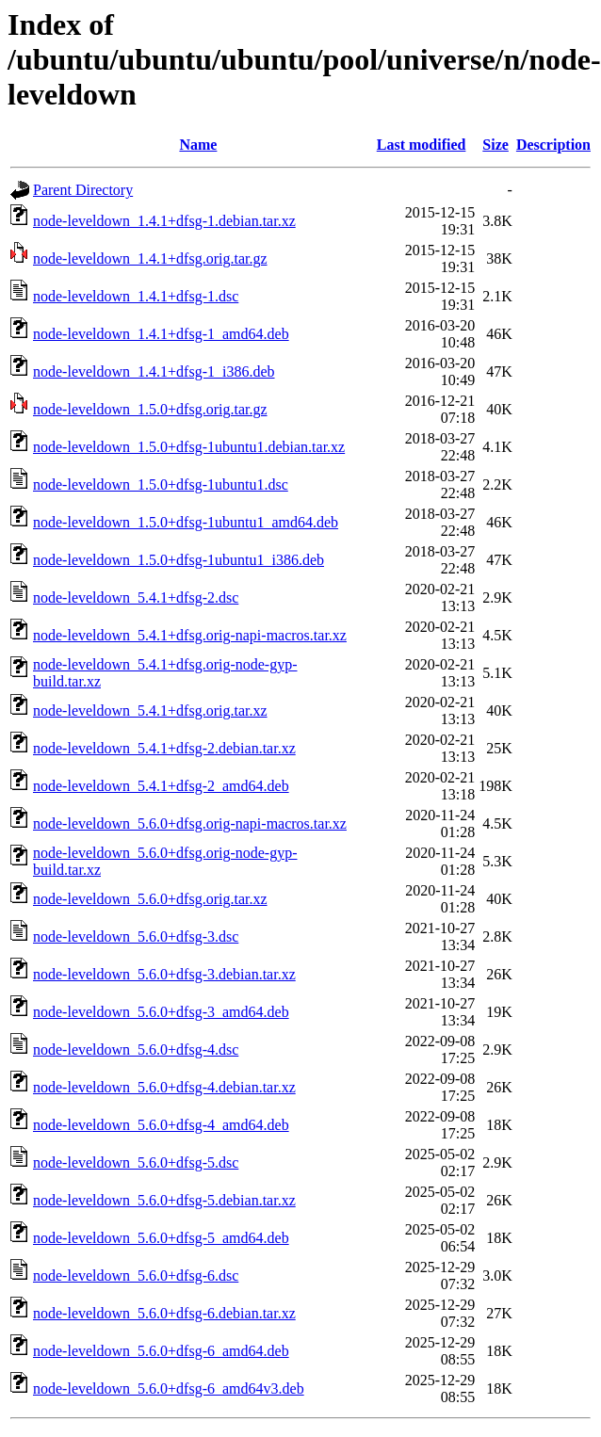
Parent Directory (83, 190)
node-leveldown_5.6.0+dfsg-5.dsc (135, 1162)
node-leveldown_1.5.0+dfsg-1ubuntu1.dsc (160, 484)
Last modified (421, 145)
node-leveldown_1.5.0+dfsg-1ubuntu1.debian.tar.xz (189, 447)
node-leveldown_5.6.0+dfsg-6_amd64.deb (161, 1351)
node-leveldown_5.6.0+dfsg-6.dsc (135, 1275)
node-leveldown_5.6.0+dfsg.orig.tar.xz (150, 899)
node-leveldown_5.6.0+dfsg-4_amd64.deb (161, 1125)
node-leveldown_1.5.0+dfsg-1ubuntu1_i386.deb (178, 560)
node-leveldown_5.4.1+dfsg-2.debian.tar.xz (164, 748)
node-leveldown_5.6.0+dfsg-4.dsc (135, 1049)
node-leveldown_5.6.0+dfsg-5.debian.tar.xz (164, 1200)
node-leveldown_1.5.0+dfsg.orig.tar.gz (150, 409)
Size (495, 145)
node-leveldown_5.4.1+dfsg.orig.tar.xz (150, 710)
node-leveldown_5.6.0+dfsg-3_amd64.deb (161, 1012)
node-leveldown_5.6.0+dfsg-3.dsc (135, 936)
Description (553, 145)
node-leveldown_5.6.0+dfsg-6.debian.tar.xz (164, 1313)
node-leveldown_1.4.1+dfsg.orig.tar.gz (150, 258)
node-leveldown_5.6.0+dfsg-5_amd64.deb (161, 1238)
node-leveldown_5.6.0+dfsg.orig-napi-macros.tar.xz (190, 823)
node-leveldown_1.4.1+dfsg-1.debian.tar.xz (164, 221)
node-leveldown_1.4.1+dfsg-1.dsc (135, 296)
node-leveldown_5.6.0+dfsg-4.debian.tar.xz (164, 1087)
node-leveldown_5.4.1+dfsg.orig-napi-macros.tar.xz (190, 635)
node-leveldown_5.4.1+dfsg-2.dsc (135, 597)
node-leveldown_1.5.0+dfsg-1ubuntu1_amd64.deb (185, 522)
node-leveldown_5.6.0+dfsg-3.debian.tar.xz (164, 974)
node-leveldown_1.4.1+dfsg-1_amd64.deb (161, 334)
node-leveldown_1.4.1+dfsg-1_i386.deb (154, 371)
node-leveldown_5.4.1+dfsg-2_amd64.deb (161, 786)
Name (198, 145)
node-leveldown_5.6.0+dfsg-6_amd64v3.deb (168, 1388)
